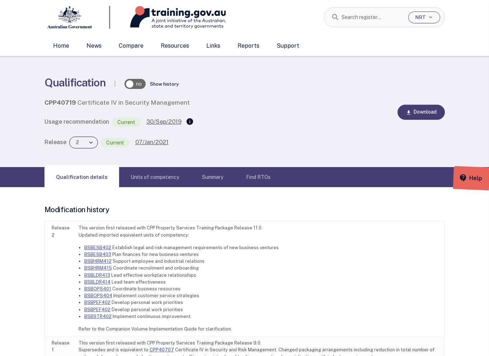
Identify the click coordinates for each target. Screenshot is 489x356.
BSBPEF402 (97, 302)
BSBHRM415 (98, 268)
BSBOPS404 (98, 295)
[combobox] (372, 17)
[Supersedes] (190, 121)
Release (55, 142)
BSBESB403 (97, 254)
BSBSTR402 (98, 316)
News (94, 45)
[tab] (81, 177)
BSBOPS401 (97, 288)
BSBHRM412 (98, 261)
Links (213, 45)
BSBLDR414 (97, 282)
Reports (248, 45)
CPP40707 (162, 349)
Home (61, 45)
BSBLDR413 (97, 275)
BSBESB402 (97, 247)
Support (288, 45)
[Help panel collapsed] (481, 178)
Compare (131, 45)
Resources (175, 45)
